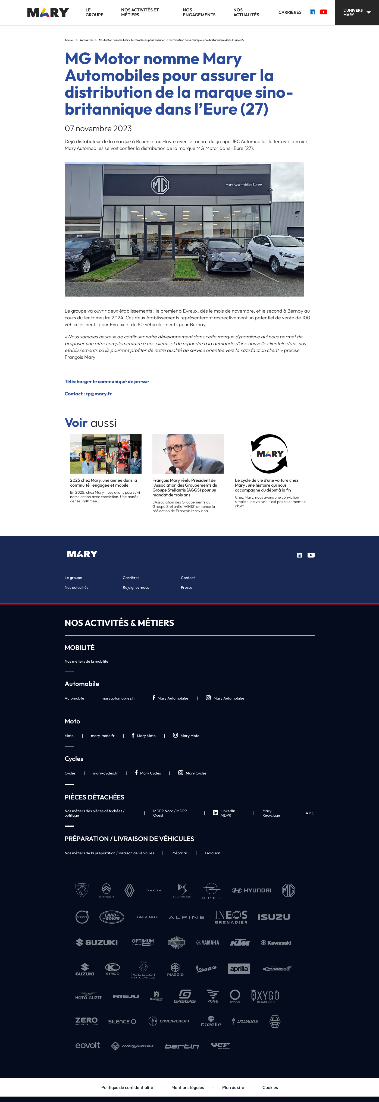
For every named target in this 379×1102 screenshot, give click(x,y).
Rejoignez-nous (136, 587)
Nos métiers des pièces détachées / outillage (94, 813)
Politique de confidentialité (127, 1087)
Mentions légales (187, 1087)
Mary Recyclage (271, 813)
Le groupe (95, 12)
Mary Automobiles (171, 698)
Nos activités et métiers (140, 12)
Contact (188, 577)
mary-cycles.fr (105, 773)
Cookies (270, 1087)
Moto (69, 735)
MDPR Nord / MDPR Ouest (170, 813)
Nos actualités (246, 12)
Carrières (290, 12)
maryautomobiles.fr (118, 698)
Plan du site (233, 1087)
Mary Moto (144, 735)
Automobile (74, 698)
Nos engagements (199, 12)
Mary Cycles (148, 773)
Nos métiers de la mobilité (86, 661)
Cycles (70, 773)
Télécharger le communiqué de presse (107, 381)
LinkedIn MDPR (224, 813)
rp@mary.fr (99, 394)
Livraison (212, 853)
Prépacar (179, 853)
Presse (186, 587)
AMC (310, 813)
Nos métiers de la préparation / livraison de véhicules (109, 853)
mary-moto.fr (103, 735)
